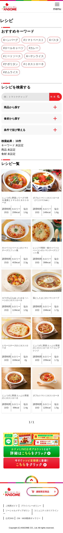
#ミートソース (12, 56)
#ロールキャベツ (13, 48)
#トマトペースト (33, 39)
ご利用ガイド (12, 506)
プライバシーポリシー (31, 506)
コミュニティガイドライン (46, 511)
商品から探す (12, 107)
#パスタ (54, 39)
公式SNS (10, 518)
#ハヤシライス (35, 56)
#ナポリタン (10, 64)
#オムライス (10, 72)
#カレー (33, 48)
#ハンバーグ (10, 39)
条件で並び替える (14, 129)
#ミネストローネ (33, 64)
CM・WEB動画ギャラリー (28, 518)
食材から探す (12, 118)
